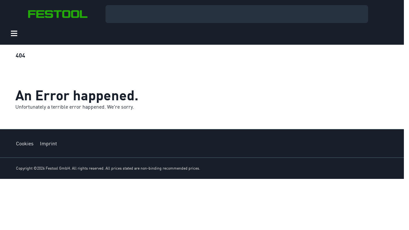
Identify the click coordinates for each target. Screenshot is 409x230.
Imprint (48, 143)
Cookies (25, 143)
